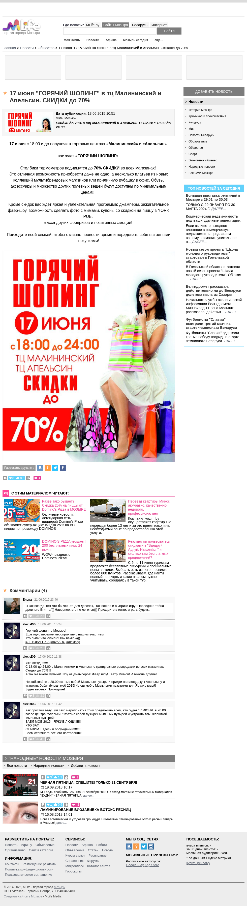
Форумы (93, 861)
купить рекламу (198, 863)
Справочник (75, 861)
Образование (198, 141)
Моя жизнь (72, 40)
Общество (196, 148)
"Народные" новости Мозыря (46, 758)
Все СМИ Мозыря (201, 173)
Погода (107, 850)
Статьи (93, 850)
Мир (191, 129)
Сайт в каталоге (41, 850)
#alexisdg (73, 642)
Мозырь (59, 887)
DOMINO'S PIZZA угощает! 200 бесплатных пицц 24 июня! (64, 545)
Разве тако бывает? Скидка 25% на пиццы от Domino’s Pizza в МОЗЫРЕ (64, 505)
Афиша (111, 40)
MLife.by (92, 25)
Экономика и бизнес (203, 160)
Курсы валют (75, 855)
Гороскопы (74, 871)
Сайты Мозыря (115, 25)
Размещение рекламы (39, 864)
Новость (11, 845)
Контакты (12, 864)
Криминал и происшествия (207, 116)
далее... (218, 209)
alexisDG (29, 624)
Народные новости (202, 166)
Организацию (15, 850)
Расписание (97, 855)
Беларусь (139, 25)
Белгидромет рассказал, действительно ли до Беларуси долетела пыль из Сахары (213, 290)
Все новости (17, 766)
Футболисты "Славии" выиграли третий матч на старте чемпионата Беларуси (211, 323)
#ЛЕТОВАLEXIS (37, 642)
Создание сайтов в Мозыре (23, 896)
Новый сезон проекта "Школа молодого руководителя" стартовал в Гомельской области (212, 255)
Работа (101, 845)
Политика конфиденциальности (29, 869)
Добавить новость (214, 92)
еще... (159, 40)
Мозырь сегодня (135, 40)
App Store (151, 865)
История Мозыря (200, 110)
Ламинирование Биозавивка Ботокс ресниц (85, 810)
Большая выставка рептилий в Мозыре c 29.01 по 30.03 (213, 197)
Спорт (193, 154)
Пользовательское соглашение (28, 874)
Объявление (45, 845)
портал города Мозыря (22, 31)
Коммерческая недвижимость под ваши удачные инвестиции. (213, 218)
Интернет (159, 25)
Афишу (26, 845)
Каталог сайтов (98, 866)
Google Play (135, 865)
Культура (195, 122)
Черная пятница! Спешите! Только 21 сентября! (88, 782)
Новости (92, 40)
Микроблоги (75, 866)
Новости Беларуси (201, 135)
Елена (27, 599)
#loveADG (57, 642)
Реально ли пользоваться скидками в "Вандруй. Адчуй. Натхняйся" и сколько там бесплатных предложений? (149, 549)
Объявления (75, 850)
